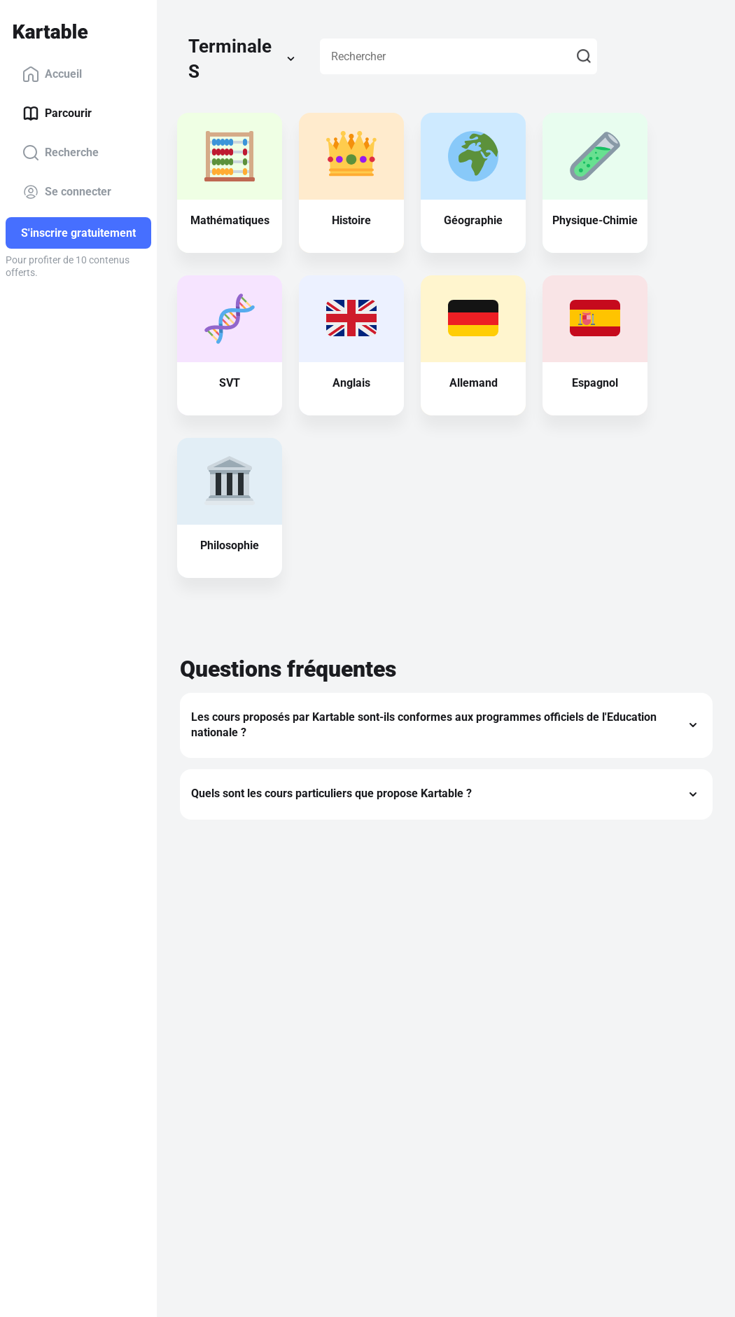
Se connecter (66, 192)
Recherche (60, 152)
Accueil (52, 74)
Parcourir (57, 113)
